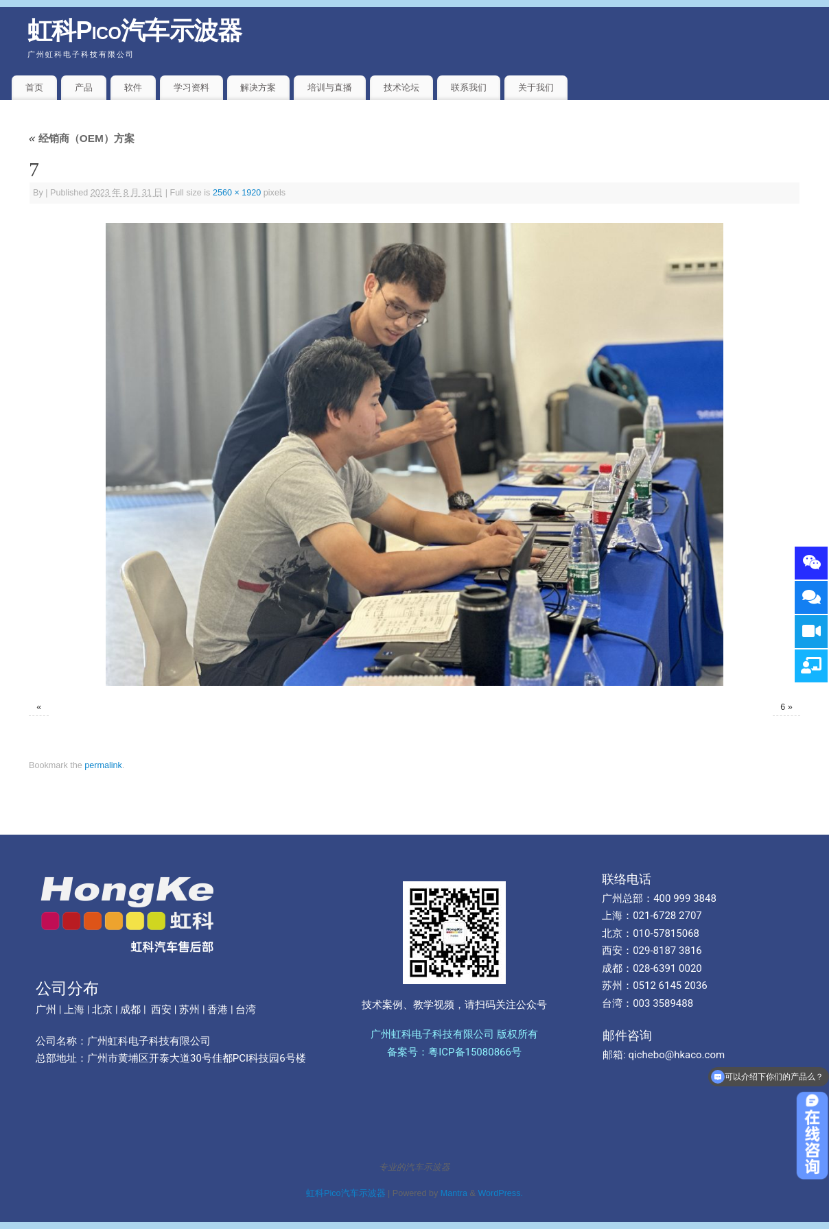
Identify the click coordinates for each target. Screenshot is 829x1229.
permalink (103, 765)
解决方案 (258, 87)
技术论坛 (401, 87)
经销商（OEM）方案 (82, 138)
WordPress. (500, 1193)
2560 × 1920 (237, 193)
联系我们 (469, 87)
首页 (34, 87)
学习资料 (191, 87)
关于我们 (536, 87)
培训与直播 (329, 87)
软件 (133, 87)
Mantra (454, 1193)
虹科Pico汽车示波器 (134, 30)
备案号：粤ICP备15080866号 (454, 1052)
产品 (84, 87)
